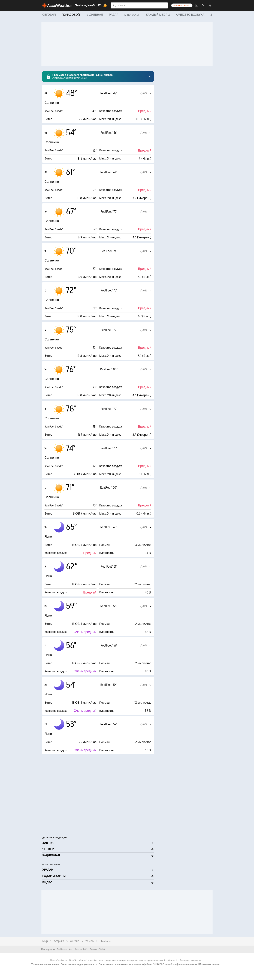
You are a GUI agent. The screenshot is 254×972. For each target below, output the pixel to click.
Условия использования (45, 964)
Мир (45, 941)
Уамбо (89, 941)
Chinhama (105, 941)
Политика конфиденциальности (79, 964)
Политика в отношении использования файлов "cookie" (130, 964)
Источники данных (210, 964)
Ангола (74, 941)
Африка (59, 941)
